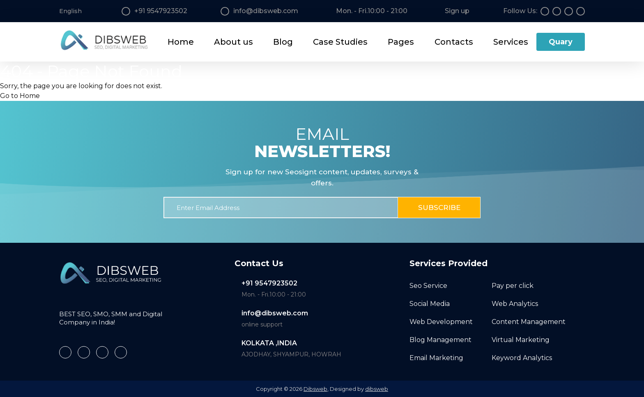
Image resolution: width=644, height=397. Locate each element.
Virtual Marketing (521, 340)
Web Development (441, 322)
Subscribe (439, 207)
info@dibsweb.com (275, 313)
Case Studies (340, 42)
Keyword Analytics (522, 358)
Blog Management (440, 340)
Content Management (529, 322)
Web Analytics (515, 304)
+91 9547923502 (269, 283)
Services (510, 42)
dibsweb (376, 389)
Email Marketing (436, 358)
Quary (561, 41)
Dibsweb (315, 389)
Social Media (429, 304)
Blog (283, 42)
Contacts (454, 42)
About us (233, 42)
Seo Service (428, 286)
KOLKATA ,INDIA (269, 343)
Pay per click (513, 286)
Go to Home (20, 96)
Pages (401, 42)
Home (181, 42)
